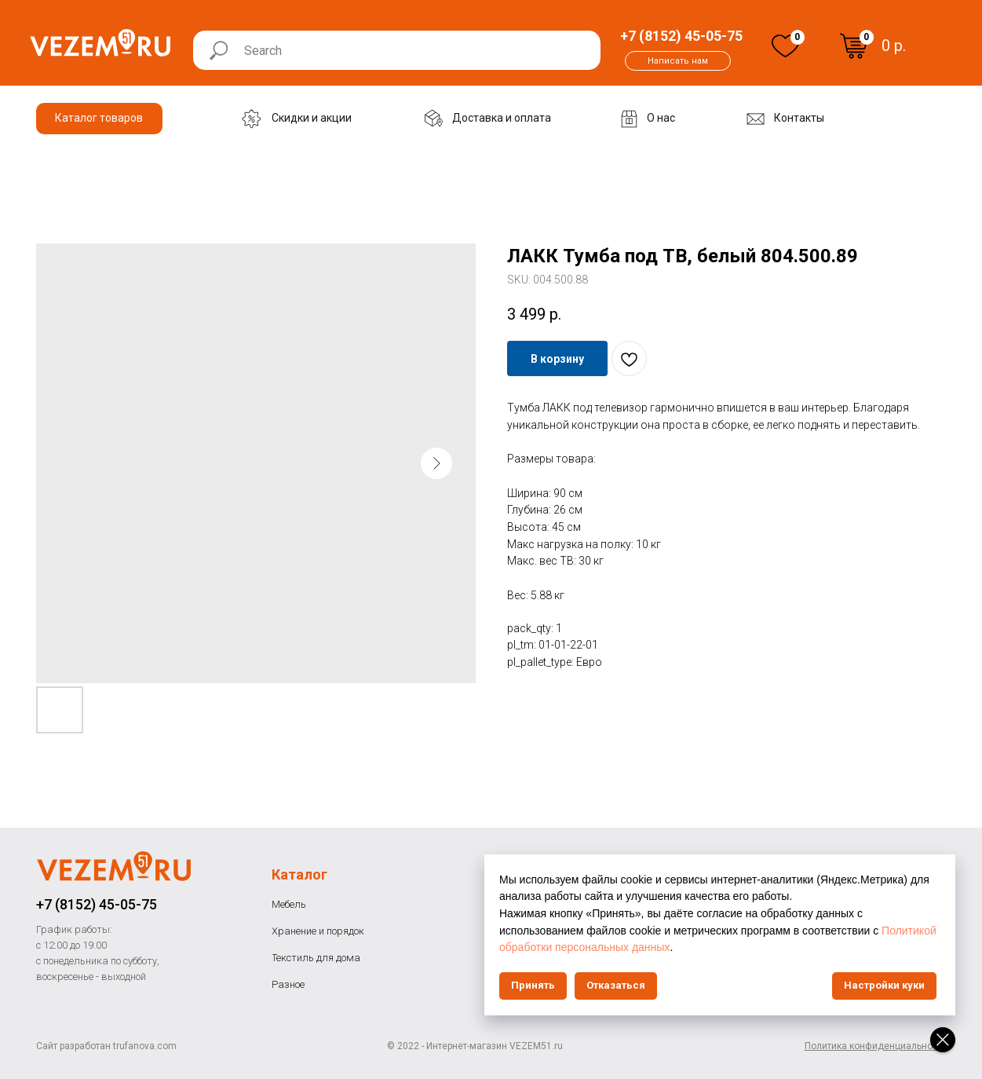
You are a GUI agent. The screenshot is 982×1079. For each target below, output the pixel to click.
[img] (785, 46)
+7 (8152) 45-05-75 (96, 904)
